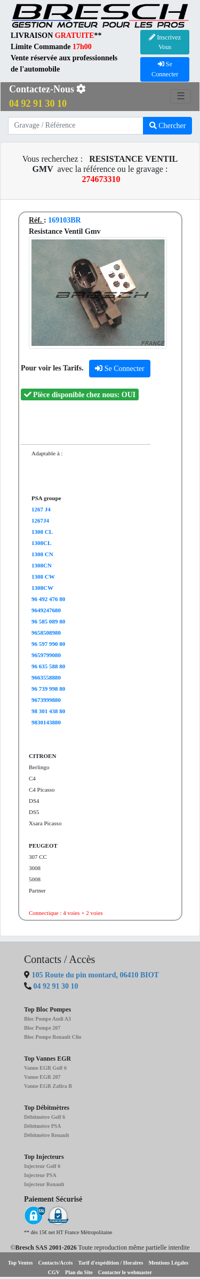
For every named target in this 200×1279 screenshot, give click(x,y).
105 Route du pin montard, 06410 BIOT (94, 975)
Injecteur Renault (44, 1184)
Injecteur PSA (40, 1175)
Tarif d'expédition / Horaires (110, 1263)
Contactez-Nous (47, 96)
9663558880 (46, 677)
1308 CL (42, 531)
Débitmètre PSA (42, 1126)
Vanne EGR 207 (42, 1077)
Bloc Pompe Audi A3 (47, 1019)
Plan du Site (79, 1272)
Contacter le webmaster (125, 1272)
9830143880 (46, 722)
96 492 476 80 (48, 599)
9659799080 (46, 655)
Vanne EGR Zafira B (48, 1086)
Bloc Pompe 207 (42, 1028)
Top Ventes (20, 1263)
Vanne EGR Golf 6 (45, 1068)
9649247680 (46, 610)
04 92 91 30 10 (56, 986)
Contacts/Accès (55, 1263)
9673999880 (46, 700)
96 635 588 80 (48, 666)
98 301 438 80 (48, 711)
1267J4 (40, 520)
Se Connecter (120, 369)
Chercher (167, 126)
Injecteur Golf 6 (42, 1166)
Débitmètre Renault (46, 1135)
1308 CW (43, 576)
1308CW (42, 588)
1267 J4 (41, 509)
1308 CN (42, 554)
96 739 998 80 (48, 688)
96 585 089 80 (48, 621)
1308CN (41, 565)
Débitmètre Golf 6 (44, 1117)
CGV (54, 1272)
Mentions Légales (168, 1263)
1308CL (41, 543)
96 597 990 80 (48, 644)
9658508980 (46, 632)
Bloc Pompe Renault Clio (53, 1037)
